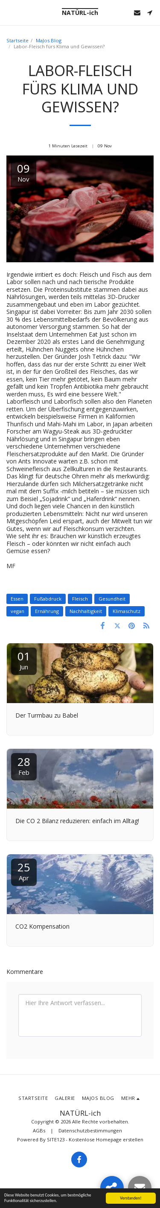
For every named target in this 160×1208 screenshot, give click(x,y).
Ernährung (47, 611)
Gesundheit (112, 598)
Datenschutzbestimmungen (90, 1130)
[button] (9, 12)
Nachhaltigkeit (86, 611)
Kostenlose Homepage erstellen (106, 1139)
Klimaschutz (126, 611)
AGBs (39, 1130)
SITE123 (55, 1139)
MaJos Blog (48, 40)
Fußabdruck (47, 598)
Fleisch (80, 598)
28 (24, 765)
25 (24, 870)
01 (24, 659)
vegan (17, 611)
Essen (17, 598)
